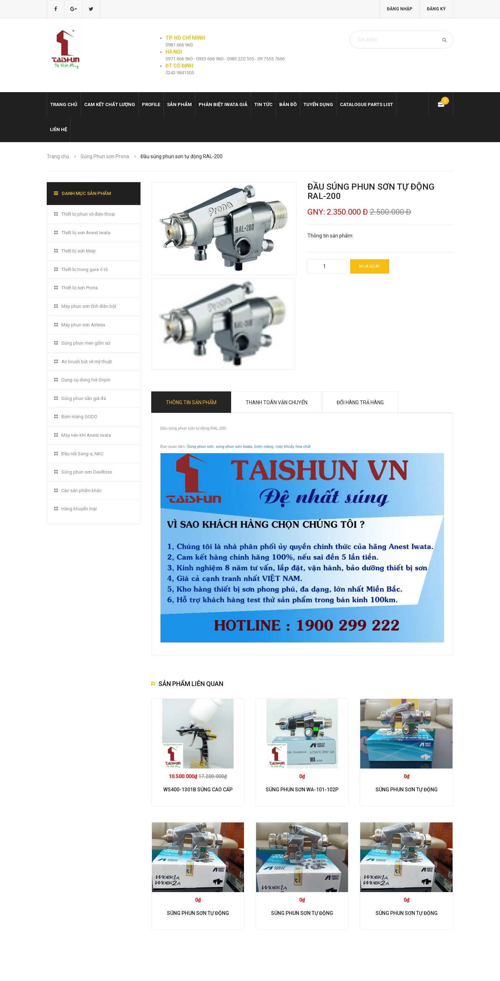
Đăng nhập (399, 8)
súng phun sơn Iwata (234, 446)
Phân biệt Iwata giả (223, 104)
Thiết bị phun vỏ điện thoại (88, 214)
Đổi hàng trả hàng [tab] (360, 402)
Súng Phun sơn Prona (105, 156)
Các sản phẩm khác (81, 490)
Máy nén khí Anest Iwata (86, 435)
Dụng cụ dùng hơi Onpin (86, 379)
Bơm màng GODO (79, 416)
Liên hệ (58, 129)
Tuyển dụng (318, 104)
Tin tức (263, 104)
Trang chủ (63, 104)
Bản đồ (288, 104)
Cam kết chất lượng (109, 104)
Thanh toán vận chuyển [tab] (276, 402)
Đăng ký (436, 8)
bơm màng (264, 446)
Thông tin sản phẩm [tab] (191, 402)
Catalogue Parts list (366, 104)
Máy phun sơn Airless (83, 324)
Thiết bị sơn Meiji (78, 251)
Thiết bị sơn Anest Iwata (85, 232)
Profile (151, 104)
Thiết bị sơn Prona (79, 287)
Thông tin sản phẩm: (330, 236)
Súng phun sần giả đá (83, 398)
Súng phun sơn (200, 446)
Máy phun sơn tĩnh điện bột (88, 306)
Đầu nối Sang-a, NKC (82, 453)
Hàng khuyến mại (79, 508)
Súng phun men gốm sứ (85, 343)
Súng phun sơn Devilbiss (86, 472)
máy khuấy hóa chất (293, 446)
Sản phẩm (179, 104)
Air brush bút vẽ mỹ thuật (86, 361)
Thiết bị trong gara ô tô (84, 269)
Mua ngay (369, 266)
